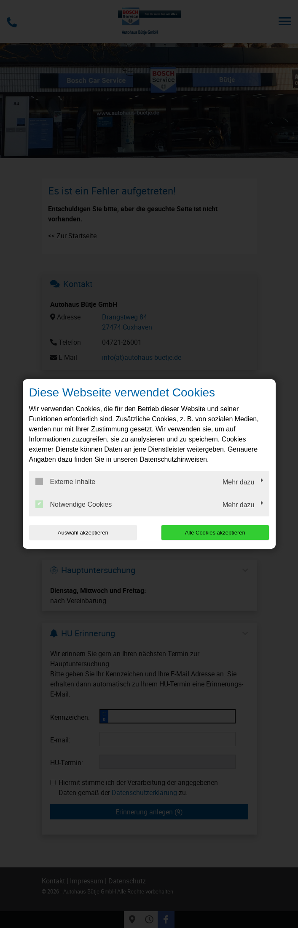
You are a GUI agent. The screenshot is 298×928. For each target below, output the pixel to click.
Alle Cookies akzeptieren (215, 532)
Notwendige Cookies (73, 504)
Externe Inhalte (65, 481)
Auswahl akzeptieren (83, 532)
